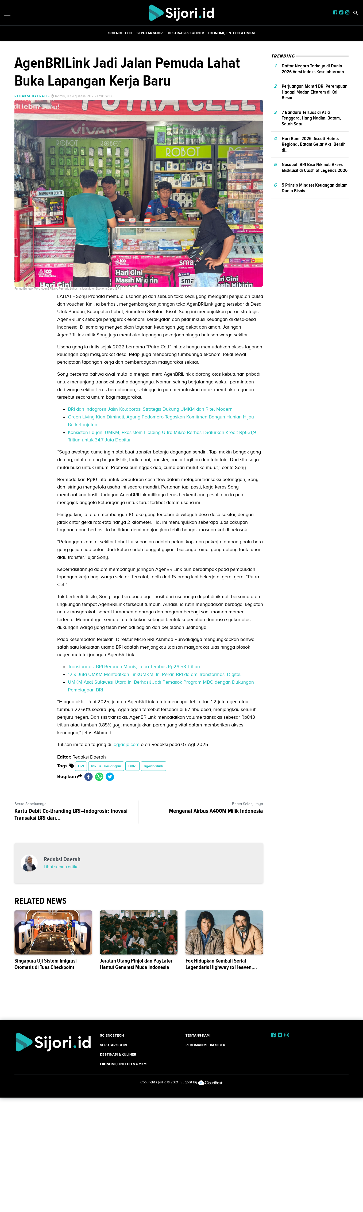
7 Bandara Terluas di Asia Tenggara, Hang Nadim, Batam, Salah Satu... (311, 192)
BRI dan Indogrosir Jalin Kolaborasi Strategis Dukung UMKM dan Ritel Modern (150, 484)
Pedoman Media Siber (205, 1195)
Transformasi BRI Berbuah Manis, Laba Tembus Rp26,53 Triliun (134, 741)
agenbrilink (153, 841)
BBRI (132, 841)
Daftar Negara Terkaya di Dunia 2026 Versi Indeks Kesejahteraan (313, 143)
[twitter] (110, 851)
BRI (81, 841)
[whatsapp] (99, 851)
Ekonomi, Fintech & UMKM (231, 33)
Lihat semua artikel (62, 1016)
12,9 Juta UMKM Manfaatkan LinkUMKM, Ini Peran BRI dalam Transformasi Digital (154, 749)
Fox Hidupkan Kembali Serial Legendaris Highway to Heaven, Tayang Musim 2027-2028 (219, 1117)
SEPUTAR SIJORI (150, 33)
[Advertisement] (181, 78)
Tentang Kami (198, 1185)
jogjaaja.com (126, 819)
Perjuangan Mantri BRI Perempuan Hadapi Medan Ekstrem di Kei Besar (314, 166)
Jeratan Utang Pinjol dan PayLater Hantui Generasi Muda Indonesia (136, 1114)
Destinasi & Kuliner (186, 33)
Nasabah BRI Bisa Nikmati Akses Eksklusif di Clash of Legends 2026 (314, 242)
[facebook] (88, 851)
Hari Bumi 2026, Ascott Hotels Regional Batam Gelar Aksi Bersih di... (314, 219)
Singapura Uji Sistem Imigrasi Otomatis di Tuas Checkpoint (45, 1114)
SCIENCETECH (120, 33)
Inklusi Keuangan (106, 841)
